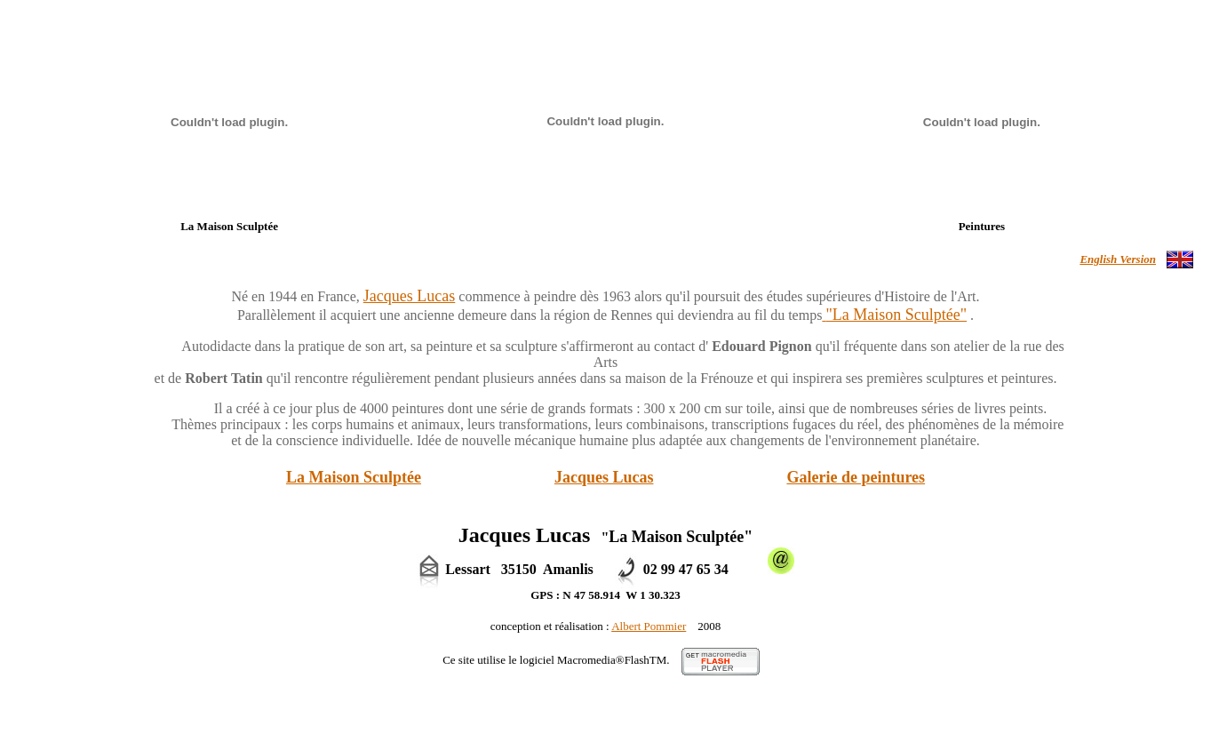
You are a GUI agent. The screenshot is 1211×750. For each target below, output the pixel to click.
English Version (1118, 259)
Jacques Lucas (604, 477)
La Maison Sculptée (353, 477)
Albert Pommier (648, 626)
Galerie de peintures (855, 477)
